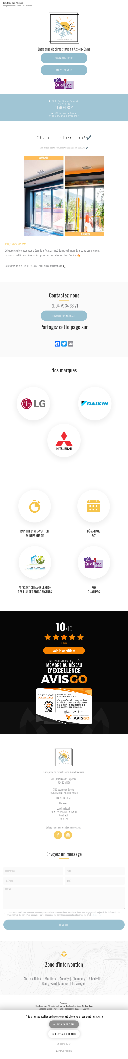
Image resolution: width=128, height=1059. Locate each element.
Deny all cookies (64, 1034)
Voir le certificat (64, 650)
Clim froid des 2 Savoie (21, 4)
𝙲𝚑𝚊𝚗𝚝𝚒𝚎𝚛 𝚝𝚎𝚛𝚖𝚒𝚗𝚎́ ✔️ (76, 147)
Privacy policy (64, 1051)
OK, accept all (63, 1024)
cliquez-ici (96, 914)
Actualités (60, 147)
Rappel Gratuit (64, 70)
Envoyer (64, 924)
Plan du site (58, 1008)
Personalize (64, 1044)
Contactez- (64, 58)
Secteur (78, 1008)
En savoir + (64, 1003)
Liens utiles (69, 1008)
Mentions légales (45, 1008)
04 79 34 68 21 (64, 107)
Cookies (86, 1008)
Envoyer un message (64, 315)
